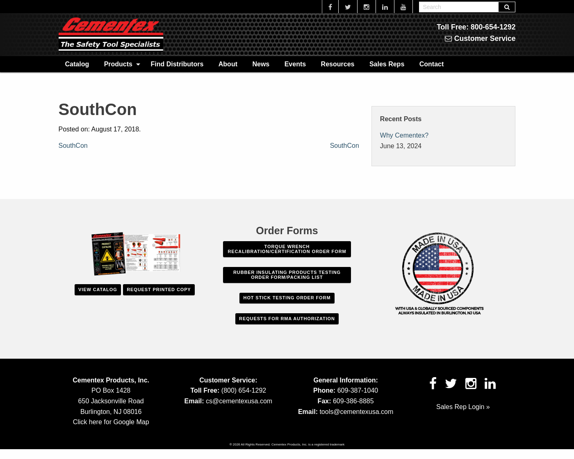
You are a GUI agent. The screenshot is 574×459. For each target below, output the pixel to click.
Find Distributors (176, 64)
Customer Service (480, 38)
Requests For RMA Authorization (287, 318)
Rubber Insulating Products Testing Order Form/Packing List (287, 275)
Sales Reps (386, 64)
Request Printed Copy (159, 289)
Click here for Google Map (111, 421)
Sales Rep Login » (463, 406)
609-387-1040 (357, 390)
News (260, 64)
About (228, 64)
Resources (338, 64)
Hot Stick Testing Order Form (287, 297)
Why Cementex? (404, 135)
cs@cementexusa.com (239, 401)
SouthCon (73, 145)
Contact (431, 64)
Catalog (77, 64)
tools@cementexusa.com (356, 411)
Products (118, 64)
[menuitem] (77, 64)
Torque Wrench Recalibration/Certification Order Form (287, 249)
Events (295, 64)
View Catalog (97, 289)
